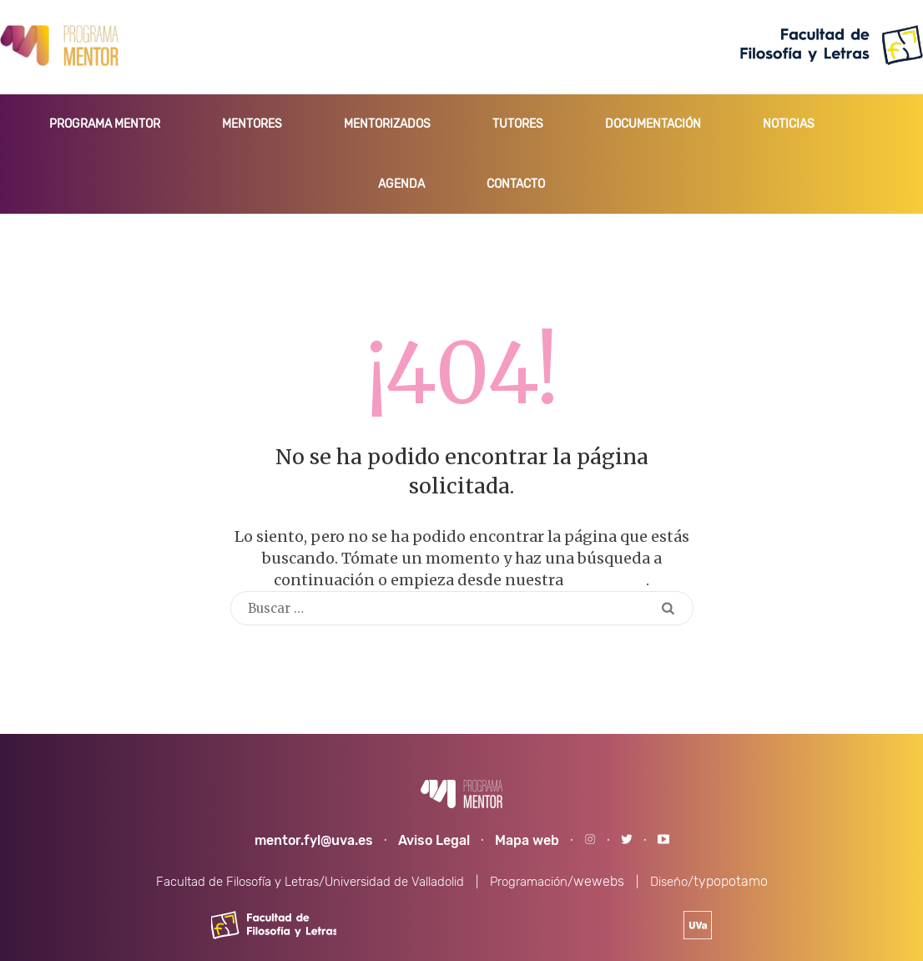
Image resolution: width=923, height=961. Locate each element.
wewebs (598, 881)
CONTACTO (516, 184)
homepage (606, 579)
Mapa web (527, 840)
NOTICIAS (789, 124)
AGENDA (401, 184)
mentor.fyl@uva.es (314, 840)
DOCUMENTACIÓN (653, 124)
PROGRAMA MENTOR (104, 124)
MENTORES (252, 124)
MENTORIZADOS (387, 124)
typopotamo (731, 881)
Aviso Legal (434, 840)
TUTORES (517, 124)
